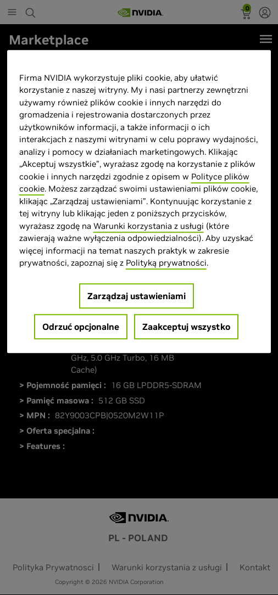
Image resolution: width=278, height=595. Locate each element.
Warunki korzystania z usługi (148, 226)
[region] (139, 201)
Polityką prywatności (166, 262)
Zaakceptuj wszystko (186, 326)
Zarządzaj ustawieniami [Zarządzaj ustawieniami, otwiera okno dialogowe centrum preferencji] (136, 295)
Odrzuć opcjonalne (80, 326)
